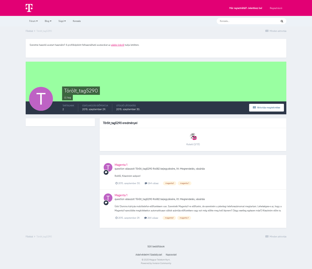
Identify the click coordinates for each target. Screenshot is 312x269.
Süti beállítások (156, 246)
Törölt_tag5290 (143, 168)
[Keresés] (243, 21)
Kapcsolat (171, 254)
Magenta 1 (121, 165)
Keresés (77, 20)
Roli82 (156, 168)
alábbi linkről (117, 44)
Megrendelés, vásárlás (192, 168)
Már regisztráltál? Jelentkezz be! (245, 8)
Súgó (62, 20)
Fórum (33, 20)
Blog (48, 20)
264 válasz (152, 183)
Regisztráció (276, 8)
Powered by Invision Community (156, 263)
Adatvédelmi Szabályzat (149, 254)
